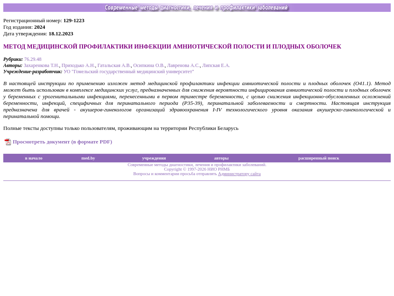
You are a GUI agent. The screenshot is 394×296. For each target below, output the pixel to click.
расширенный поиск (318, 158)
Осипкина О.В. (149, 65)
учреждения (154, 158)
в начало (33, 158)
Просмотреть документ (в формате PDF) (62, 142)
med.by (88, 158)
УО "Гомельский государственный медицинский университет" (129, 71)
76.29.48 (32, 59)
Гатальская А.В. (114, 65)
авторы (221, 158)
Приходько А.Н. (78, 65)
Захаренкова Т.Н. (41, 65)
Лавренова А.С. (183, 65)
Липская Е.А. (216, 65)
